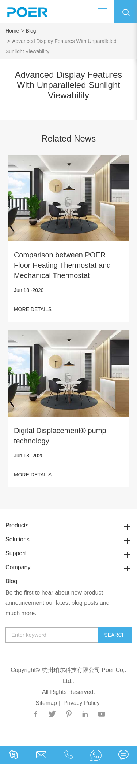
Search (114, 635)
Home (12, 31)
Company (68, 567)
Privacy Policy (81, 703)
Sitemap (46, 703)
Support (68, 553)
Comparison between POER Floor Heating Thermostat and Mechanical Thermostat (62, 265)
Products (68, 525)
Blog (31, 31)
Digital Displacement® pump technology (60, 436)
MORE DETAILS (33, 309)
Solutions (68, 539)
